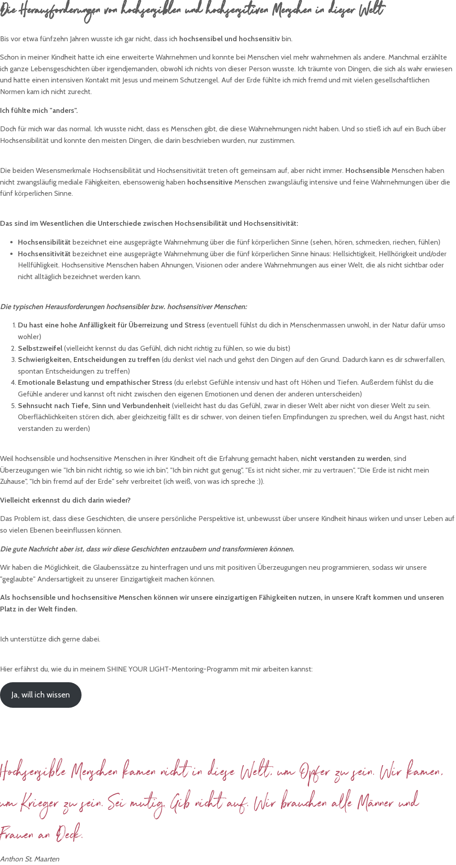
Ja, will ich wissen (41, 695)
